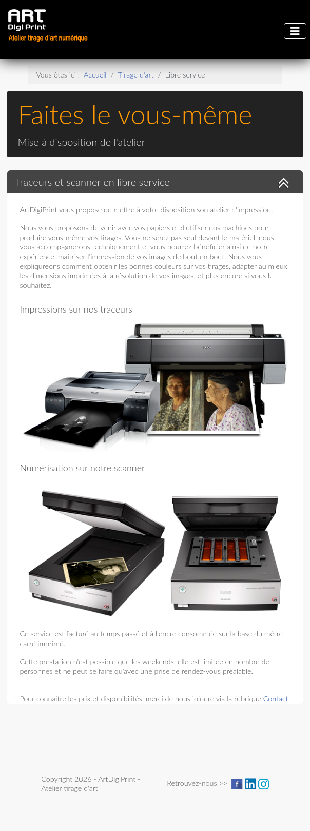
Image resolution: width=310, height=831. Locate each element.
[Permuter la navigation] (295, 31)
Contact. (276, 698)
